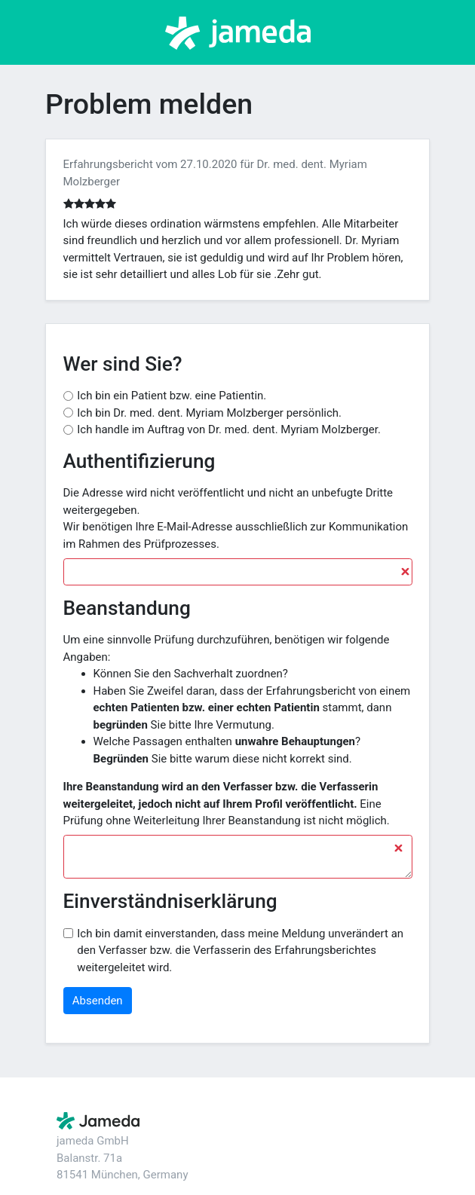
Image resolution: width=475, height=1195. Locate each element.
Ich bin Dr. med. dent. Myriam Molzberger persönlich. (209, 413)
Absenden (97, 1000)
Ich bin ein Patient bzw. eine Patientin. (171, 395)
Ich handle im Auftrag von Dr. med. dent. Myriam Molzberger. (229, 429)
